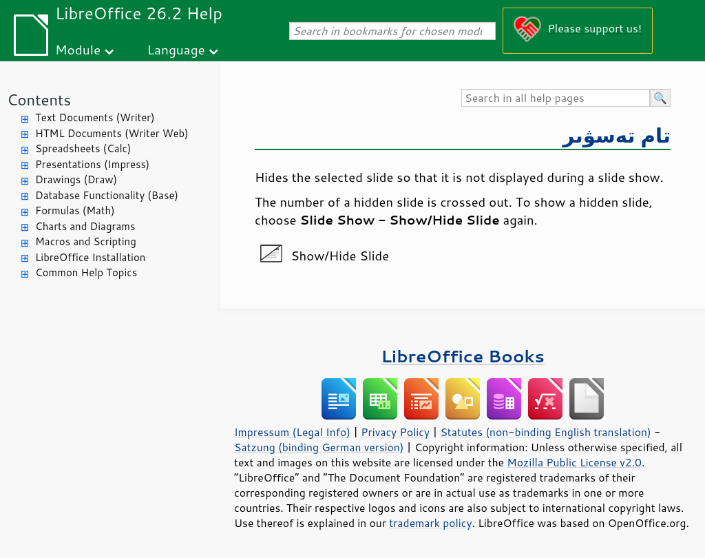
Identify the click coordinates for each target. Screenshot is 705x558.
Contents (39, 99)
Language (176, 49)
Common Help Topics (86, 272)
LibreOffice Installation (90, 257)
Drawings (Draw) (76, 179)
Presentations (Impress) (92, 164)
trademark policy (430, 522)
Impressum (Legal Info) (292, 432)
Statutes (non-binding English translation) (545, 432)
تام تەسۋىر (617, 135)
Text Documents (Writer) (95, 117)
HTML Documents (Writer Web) (112, 133)
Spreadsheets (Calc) (83, 148)
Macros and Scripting (85, 241)
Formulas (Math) (75, 210)
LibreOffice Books (463, 356)
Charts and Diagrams (85, 226)
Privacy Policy (395, 432)
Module (78, 49)
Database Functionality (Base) (106, 195)
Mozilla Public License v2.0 (574, 462)
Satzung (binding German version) (319, 447)
